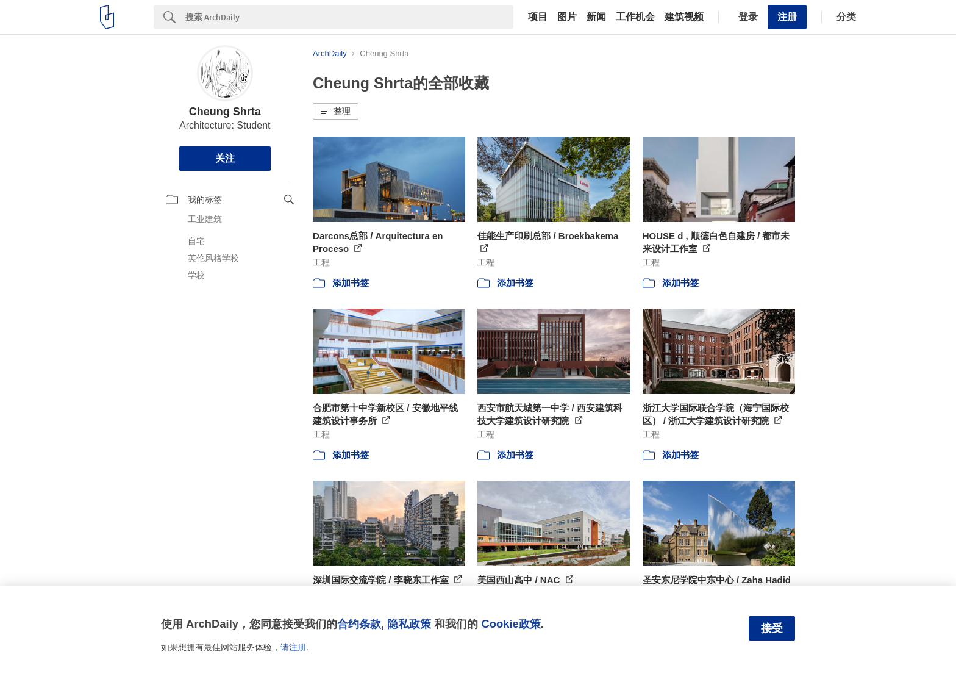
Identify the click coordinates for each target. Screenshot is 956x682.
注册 (787, 17)
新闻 (596, 17)
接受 (772, 628)
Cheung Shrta (225, 112)
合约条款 (359, 623)
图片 (567, 17)
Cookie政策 (510, 623)
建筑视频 (684, 17)
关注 (225, 158)
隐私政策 (409, 623)
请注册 (293, 647)
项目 (538, 17)
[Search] (349, 17)
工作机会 (635, 17)
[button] (335, 111)
